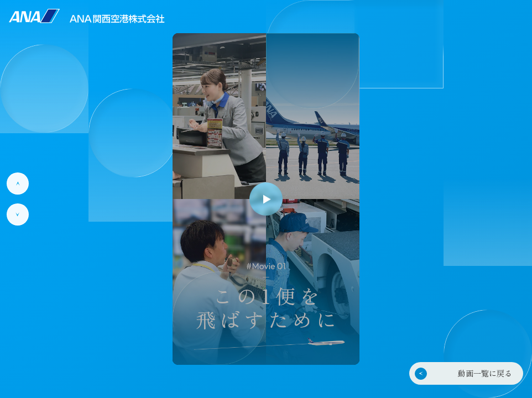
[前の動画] (18, 183)
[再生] (266, 199)
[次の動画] (18, 214)
